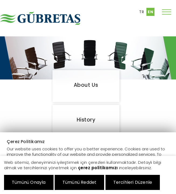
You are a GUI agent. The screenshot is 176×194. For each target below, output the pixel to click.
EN (150, 12)
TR (141, 12)
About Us (86, 85)
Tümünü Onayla (29, 182)
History (86, 119)
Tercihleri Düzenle (132, 182)
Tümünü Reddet (79, 182)
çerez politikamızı (98, 168)
